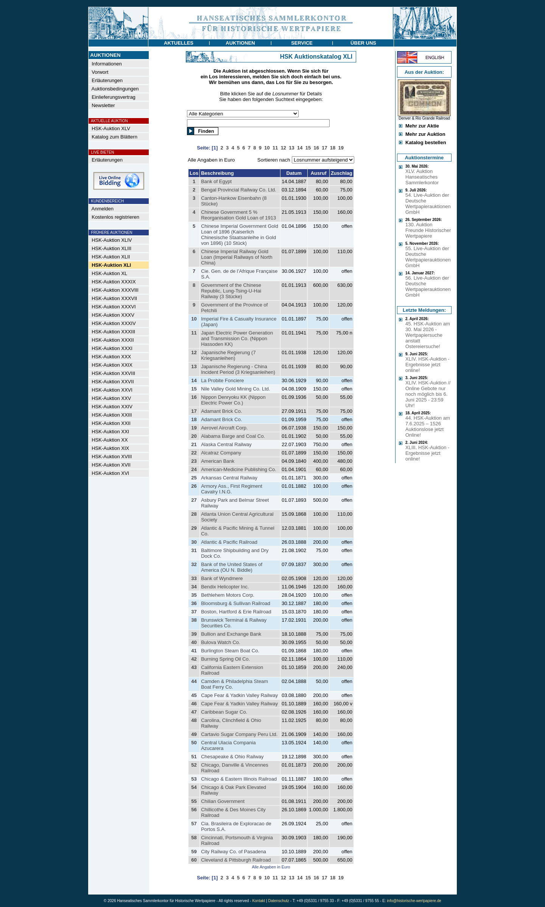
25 (193, 478)
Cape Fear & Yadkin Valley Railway (239, 695)
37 (193, 612)
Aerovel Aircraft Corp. (224, 428)
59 (193, 851)
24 (193, 469)
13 (193, 366)
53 (193, 779)
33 (193, 578)
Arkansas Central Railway (229, 478)
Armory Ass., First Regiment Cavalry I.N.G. (231, 489)
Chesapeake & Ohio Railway (232, 756)
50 (193, 742)
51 (193, 756)
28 (193, 514)
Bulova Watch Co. (220, 642)
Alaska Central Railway (226, 444)
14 (193, 380)
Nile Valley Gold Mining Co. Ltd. (235, 389)
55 (193, 801)
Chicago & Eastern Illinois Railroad (239, 779)
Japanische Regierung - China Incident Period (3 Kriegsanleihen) (238, 369)
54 (193, 787)
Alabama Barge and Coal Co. (233, 436)
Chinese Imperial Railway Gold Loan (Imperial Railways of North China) (236, 257)
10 (193, 319)
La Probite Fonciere (222, 380)
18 (193, 419)
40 (193, 642)
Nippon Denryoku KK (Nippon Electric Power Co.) (233, 400)
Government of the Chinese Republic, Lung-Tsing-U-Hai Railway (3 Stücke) (231, 290)
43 (193, 667)
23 (193, 461)
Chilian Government (222, 801)
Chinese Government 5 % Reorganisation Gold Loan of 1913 (238, 215)
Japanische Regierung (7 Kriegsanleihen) (228, 355)
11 (193, 333)
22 (193, 453)
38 (193, 620)
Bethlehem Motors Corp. (227, 595)
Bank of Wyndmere (222, 578)
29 (193, 528)
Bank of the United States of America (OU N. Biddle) (231, 567)
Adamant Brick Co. (221, 411)
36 (193, 603)
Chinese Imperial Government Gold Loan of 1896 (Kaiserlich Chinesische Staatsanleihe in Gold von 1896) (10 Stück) (239, 234)
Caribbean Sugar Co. (224, 712)
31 (193, 550)
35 (193, 595)
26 (193, 486)
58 (193, 837)
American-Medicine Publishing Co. (238, 469)
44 (193, 681)
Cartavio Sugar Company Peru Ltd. (239, 734)
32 (193, 564)
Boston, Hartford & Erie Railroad (236, 612)
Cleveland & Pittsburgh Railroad (236, 860)
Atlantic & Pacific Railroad (229, 542)
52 (193, 765)
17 (193, 411)
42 (193, 659)
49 (193, 734)
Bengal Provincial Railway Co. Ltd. (238, 190)
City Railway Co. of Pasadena (233, 851)
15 (193, 389)
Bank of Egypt (216, 181)
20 (193, 436)
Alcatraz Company (221, 453)
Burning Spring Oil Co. (225, 659)
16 (193, 397)
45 (193, 695)
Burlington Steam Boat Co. (230, 650)
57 (193, 823)
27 (193, 500)
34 (193, 587)
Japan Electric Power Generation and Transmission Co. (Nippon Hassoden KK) (237, 338)
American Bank (217, 461)
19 (193, 428)
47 (193, 712)
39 (193, 634)
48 (193, 720)
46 (193, 703)
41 (193, 650)
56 (193, 809)
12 (193, 352)
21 (193, 444)
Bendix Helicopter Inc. (225, 587)
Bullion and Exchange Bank (231, 634)
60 (193, 860)
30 (193, 542)
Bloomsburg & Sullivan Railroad (235, 603)
